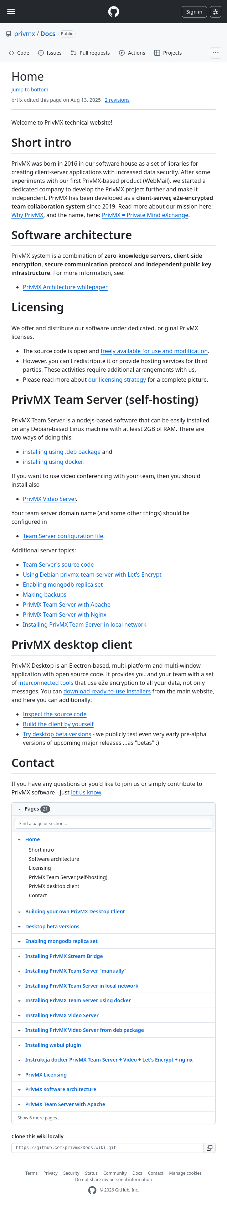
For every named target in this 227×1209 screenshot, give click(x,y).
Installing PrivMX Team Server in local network (84, 624)
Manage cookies (185, 1173)
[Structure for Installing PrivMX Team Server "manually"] (19, 970)
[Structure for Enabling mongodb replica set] (19, 941)
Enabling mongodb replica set (63, 584)
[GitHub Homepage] (92, 1190)
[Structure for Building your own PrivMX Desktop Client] (19, 911)
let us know (86, 792)
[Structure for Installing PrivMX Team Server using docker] (19, 1000)
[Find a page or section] (113, 824)
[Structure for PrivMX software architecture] (19, 1089)
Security (71, 1173)
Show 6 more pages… (38, 1117)
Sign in (194, 11)
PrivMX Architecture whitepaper (65, 287)
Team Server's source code (58, 564)
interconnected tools (45, 683)
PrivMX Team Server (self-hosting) (68, 877)
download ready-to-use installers (107, 691)
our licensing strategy (117, 379)
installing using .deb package (61, 452)
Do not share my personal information (113, 1180)
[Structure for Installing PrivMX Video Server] (19, 1015)
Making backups (44, 594)
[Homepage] (113, 11)
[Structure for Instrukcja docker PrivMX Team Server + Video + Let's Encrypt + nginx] (19, 1059)
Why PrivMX (27, 215)
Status (91, 1173)
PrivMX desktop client (54, 886)
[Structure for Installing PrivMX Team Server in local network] (19, 985)
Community (115, 1173)
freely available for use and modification (154, 351)
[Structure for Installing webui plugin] (19, 1044)
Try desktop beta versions (57, 734)
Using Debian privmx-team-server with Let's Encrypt (92, 574)
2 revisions (117, 99)
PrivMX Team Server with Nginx (65, 614)
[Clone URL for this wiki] (107, 1148)
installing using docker (52, 462)
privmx (24, 33)
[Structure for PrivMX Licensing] (19, 1074)
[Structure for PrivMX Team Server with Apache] (19, 1104)
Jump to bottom (29, 89)
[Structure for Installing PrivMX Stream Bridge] (19, 956)
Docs (47, 33)
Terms (31, 1173)
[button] (210, 1148)
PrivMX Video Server (49, 499)
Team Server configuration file (63, 536)
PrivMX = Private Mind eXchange (145, 215)
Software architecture (54, 859)
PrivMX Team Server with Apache (66, 604)
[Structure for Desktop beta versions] (19, 926)
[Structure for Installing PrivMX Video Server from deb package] (19, 1029)
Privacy (50, 1173)
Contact (38, 895)
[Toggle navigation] (11, 11)
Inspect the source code (55, 714)
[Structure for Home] (19, 839)
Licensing (40, 867)
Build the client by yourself (58, 724)
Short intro (41, 849)
